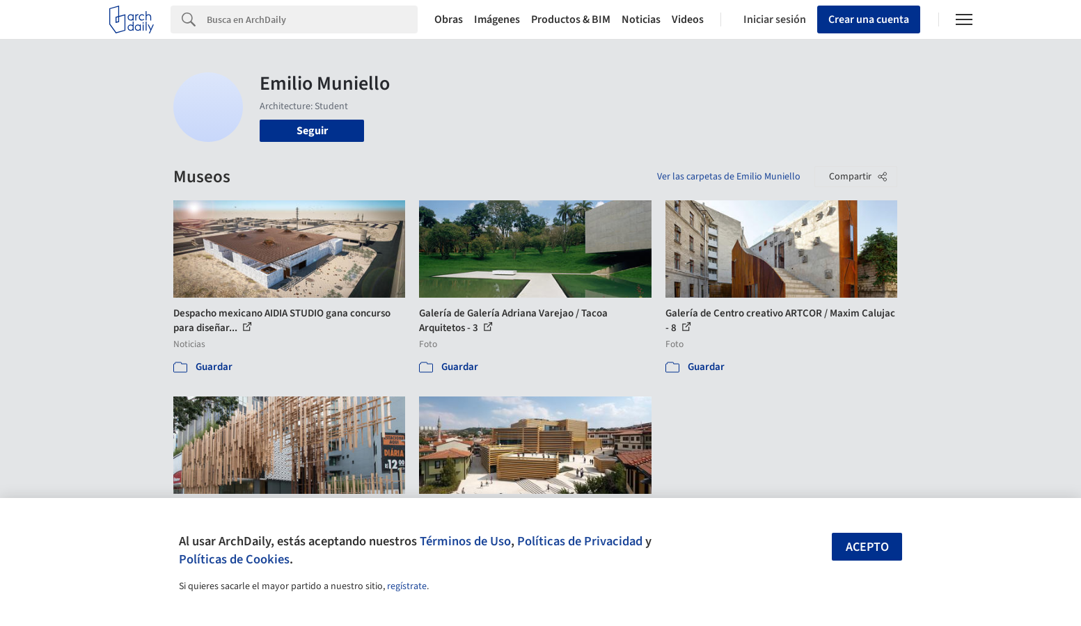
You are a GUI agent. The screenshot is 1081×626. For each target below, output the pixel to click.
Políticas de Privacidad (579, 541)
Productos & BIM (570, 19)
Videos (688, 19)
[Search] (312, 19)
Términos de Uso (465, 541)
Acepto (867, 547)
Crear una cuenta (868, 19)
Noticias (641, 19)
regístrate (407, 586)
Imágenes (497, 19)
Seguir (312, 130)
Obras (448, 19)
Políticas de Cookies (234, 559)
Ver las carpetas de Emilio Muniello (728, 177)
